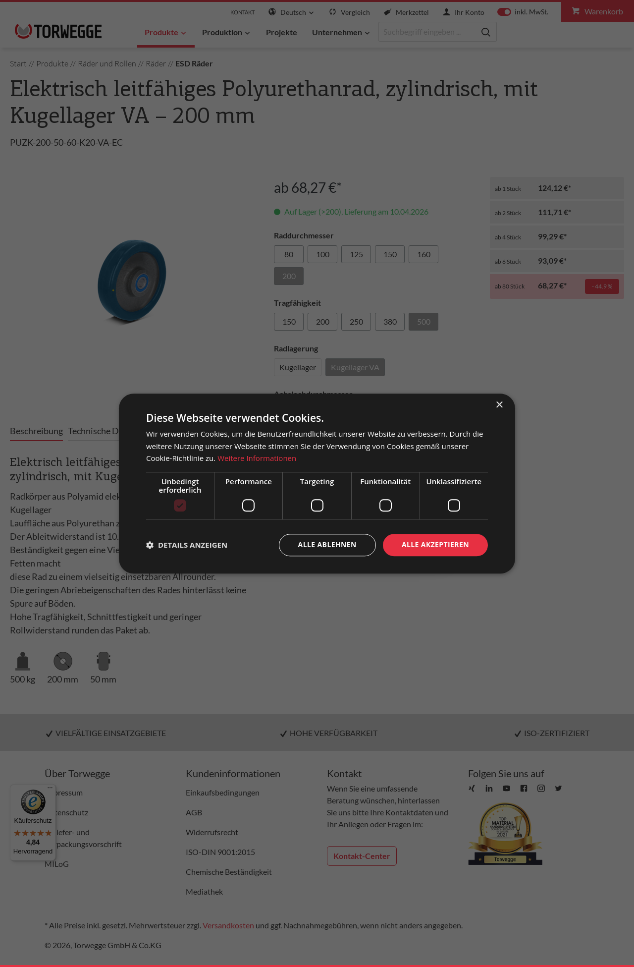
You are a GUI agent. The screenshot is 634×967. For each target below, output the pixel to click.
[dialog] (317, 483)
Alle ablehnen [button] (327, 544)
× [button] (499, 405)
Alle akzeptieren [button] (435, 544)
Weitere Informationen (256, 458)
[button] (186, 545)
